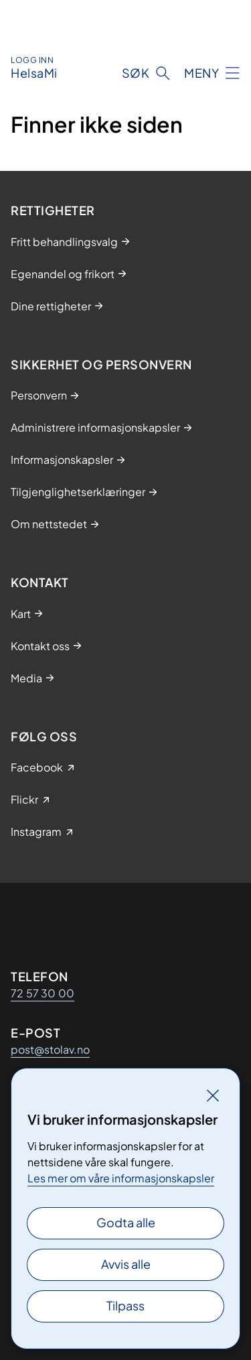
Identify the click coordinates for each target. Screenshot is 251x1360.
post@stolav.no (50, 1049)
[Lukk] (213, 1095)
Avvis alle (126, 1264)
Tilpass (125, 1305)
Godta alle (125, 1222)
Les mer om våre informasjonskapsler (120, 1178)
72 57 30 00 (42, 993)
